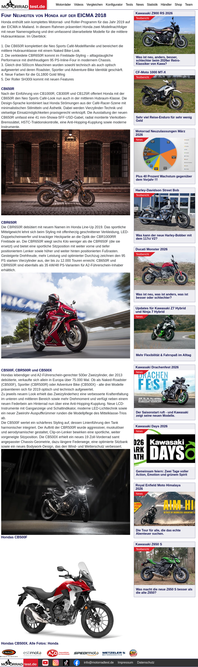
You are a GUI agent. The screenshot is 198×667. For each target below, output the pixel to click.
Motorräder (63, 4)
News (140, 4)
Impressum (125, 662)
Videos (79, 4)
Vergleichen (94, 4)
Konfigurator (114, 4)
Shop (178, 4)
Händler (166, 4)
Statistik (152, 4)
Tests (129, 4)
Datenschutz (145, 662)
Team (189, 4)
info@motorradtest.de (99, 662)
